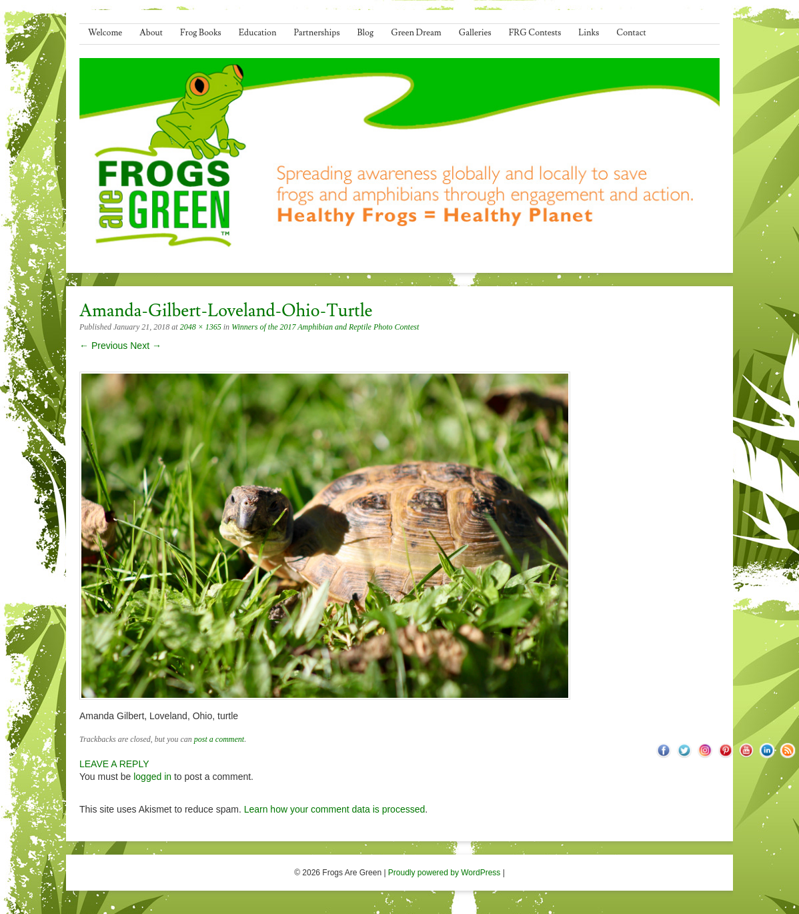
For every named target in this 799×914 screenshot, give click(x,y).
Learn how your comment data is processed (335, 809)
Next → (145, 345)
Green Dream (416, 32)
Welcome (105, 32)
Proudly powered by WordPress (444, 872)
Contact (631, 32)
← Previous (103, 345)
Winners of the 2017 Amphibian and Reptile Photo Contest (325, 327)
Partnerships (316, 32)
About (151, 32)
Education (258, 32)
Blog (365, 32)
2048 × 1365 (200, 327)
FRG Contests (535, 32)
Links (588, 32)
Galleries (475, 32)
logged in (152, 776)
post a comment (219, 739)
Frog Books (200, 32)
